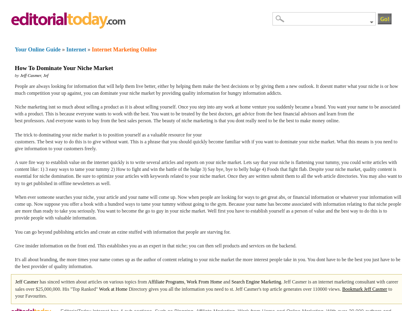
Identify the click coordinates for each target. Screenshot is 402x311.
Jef (46, 75)
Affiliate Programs (166, 282)
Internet (76, 50)
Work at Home (113, 289)
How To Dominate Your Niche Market (64, 68)
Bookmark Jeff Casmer (364, 289)
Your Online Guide (38, 50)
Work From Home (204, 282)
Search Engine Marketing (256, 282)
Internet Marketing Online (124, 50)
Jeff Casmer (30, 75)
